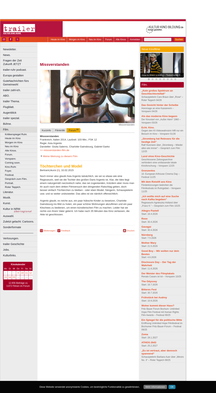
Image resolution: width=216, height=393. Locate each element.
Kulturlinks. (9, 255)
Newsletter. (9, 49)
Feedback (65, 230)
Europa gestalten (13, 75)
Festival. (9, 175)
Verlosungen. (11, 238)
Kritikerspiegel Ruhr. (16, 134)
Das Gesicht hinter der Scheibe (159, 105)
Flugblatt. (8, 107)
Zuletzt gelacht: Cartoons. (18, 221)
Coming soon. (12, 162)
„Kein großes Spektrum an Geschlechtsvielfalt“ (157, 92)
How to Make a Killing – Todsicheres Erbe (163, 75)
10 (22, 273)
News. (7, 55)
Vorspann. (10, 158)
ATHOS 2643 (148, 342)
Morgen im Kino (77, 39)
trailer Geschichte (13, 244)
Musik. (7, 197)
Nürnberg (147, 234)
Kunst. (7, 203)
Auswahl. (8, 216)
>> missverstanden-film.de (54, 150)
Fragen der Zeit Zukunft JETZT (20, 62)
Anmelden (135, 39)
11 (26, 273)
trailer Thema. (11, 101)
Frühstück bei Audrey (154, 297)
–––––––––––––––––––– (18, 232)
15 (14, 277)
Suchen (179, 39)
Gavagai (146, 226)
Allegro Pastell (150, 210)
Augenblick (9, 112)
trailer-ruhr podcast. (15, 69)
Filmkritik (60, 130)
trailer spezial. (11, 118)
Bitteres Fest (149, 289)
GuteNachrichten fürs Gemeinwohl (16, 82)
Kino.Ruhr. (11, 166)
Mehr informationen (155, 387)
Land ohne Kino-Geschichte (158, 156)
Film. (6, 129)
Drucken (131, 230)
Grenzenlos (148, 170)
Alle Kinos (121, 39)
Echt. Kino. (147, 127)
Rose (144, 218)
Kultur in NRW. (12, 208)
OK (172, 387)
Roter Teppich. (13, 187)
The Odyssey (149, 281)
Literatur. (8, 192)
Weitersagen (49, 230)
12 (30, 273)
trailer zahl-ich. (12, 90)
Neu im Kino (95, 39)
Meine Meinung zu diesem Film (60, 156)
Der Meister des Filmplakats (157, 273)
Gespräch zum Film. (16, 179)
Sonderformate (12, 227)
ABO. (6, 95)
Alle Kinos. (11, 150)
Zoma (144, 334)
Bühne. (7, 123)
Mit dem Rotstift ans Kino (156, 181)
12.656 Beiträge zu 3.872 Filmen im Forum (18, 284)
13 (5, 277)
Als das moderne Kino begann (159, 116)
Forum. (9, 154)
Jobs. (6, 249)
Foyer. (8, 170)
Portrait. (9, 183)
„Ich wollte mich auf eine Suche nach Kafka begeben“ (160, 198)
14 (10, 277)
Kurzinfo (46, 130)
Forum (108, 39)
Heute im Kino (58, 39)
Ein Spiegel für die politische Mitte (161, 320)
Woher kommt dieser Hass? (157, 305)
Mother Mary (148, 242)
